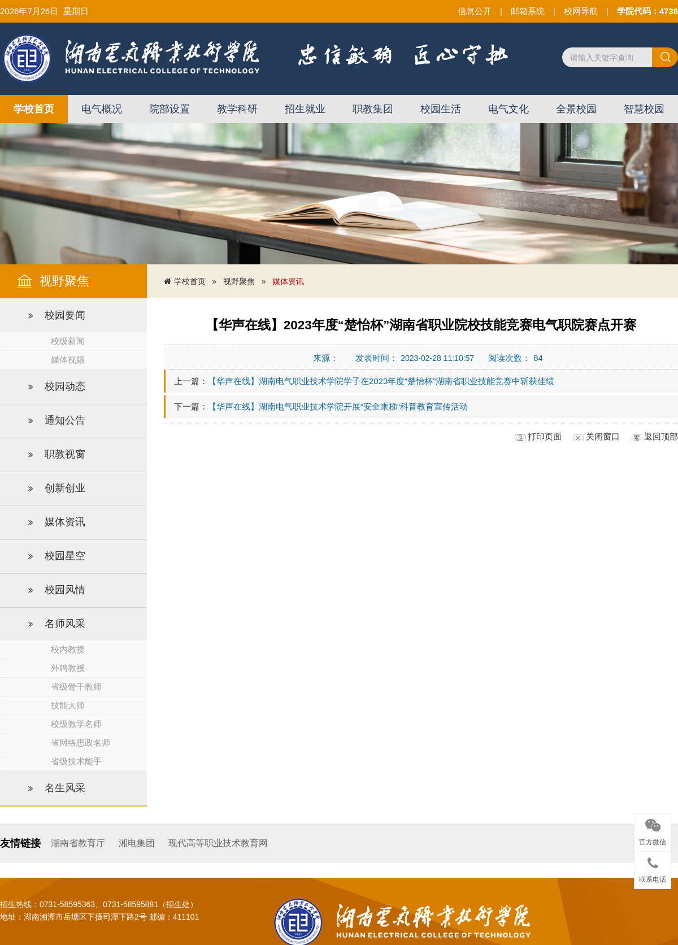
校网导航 (581, 11)
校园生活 (440, 109)
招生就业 (305, 109)
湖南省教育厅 (78, 843)
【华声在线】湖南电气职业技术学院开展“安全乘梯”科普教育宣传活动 (338, 406)
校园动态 (56, 387)
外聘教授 (68, 668)
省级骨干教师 (76, 686)
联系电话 (652, 868)
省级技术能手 (76, 761)
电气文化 (508, 109)
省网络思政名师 (80, 742)
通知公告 (56, 421)
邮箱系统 (528, 11)
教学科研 (237, 109)
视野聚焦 (239, 281)
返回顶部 (661, 436)
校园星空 (56, 556)
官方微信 (652, 830)
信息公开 (475, 11)
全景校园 (576, 109)
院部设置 (169, 109)
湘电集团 (137, 843)
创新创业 (56, 489)
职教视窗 (56, 455)
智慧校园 (644, 109)
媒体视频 (68, 359)
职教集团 (373, 109)
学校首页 (34, 109)
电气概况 (101, 109)
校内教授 (68, 649)
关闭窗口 (603, 436)
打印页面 (545, 436)
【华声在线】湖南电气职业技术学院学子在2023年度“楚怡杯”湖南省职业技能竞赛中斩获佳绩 (381, 381)
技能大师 (68, 705)
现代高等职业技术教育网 (218, 843)
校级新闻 (68, 341)
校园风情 (56, 590)
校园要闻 (56, 316)
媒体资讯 (56, 522)
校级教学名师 (76, 724)
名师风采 (56, 624)
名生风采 (56, 788)
